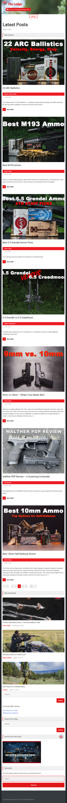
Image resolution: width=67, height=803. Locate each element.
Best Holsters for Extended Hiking (14, 687)
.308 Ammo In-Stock (10, 713)
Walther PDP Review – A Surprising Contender (26, 476)
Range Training (7, 658)
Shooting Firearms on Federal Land (14, 655)
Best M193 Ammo (12, 165)
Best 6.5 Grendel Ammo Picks (18, 242)
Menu (33, 16)
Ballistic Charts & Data (10, 94)
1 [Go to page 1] (7, 586)
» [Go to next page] (35, 586)
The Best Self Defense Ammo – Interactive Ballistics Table (21, 622)
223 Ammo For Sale (10, 710)
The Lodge (15, 4)
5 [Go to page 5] (12, 586)
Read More (10, 109)
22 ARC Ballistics (11, 87)
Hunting (5, 690)
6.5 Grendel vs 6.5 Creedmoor (18, 317)
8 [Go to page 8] (22, 586)
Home (4, 29)
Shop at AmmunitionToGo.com (19, 9)
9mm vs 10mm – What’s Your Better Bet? (24, 394)
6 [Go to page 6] (15, 586)
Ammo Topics (8, 171)
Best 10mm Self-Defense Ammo (19, 553)
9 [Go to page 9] (26, 586)
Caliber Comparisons (9, 323)
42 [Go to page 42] (31, 586)
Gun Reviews (7, 482)
